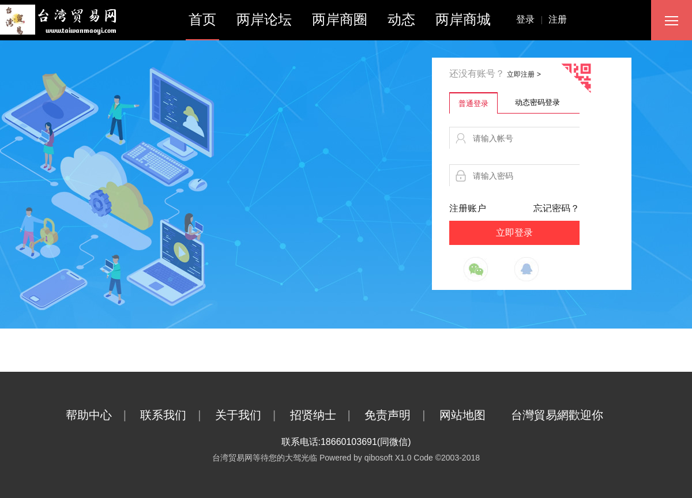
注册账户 (467, 208)
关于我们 (251, 415)
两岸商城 (463, 19)
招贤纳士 (326, 415)
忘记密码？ (556, 208)
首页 (202, 19)
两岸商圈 (339, 19)
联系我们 (176, 415)
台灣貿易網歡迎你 (568, 415)
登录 (532, 19)
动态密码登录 (537, 102)
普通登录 (473, 103)
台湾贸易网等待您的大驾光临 (264, 457)
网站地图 (474, 415)
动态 (401, 19)
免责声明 (400, 415)
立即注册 (523, 74)
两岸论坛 (264, 19)
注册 (557, 19)
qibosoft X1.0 (388, 457)
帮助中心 (102, 415)
